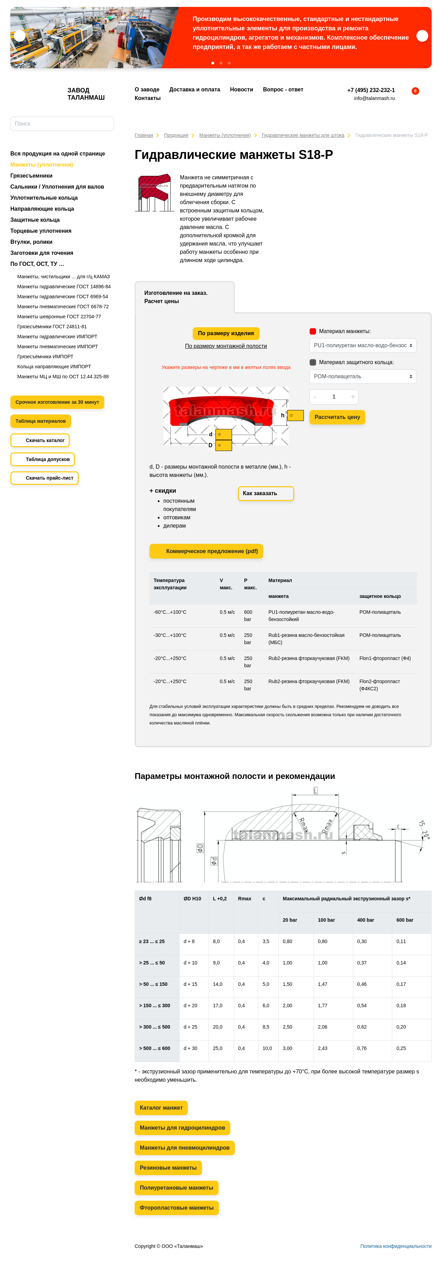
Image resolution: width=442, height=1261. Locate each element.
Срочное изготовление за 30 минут (57, 402)
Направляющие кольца (42, 209)
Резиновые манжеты (168, 1168)
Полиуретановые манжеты (176, 1188)
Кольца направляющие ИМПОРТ (54, 366)
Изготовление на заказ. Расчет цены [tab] (176, 297)
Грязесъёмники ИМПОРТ (45, 356)
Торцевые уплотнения (40, 231)
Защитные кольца (35, 220)
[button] (212, 63)
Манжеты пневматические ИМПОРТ (57, 346)
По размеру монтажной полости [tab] (226, 346)
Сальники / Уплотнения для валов (57, 187)
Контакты (148, 98)
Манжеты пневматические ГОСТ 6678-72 (63, 306)
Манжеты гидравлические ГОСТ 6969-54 (62, 296)
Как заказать (266, 494)
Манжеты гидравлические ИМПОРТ (57, 336)
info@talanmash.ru (374, 98)
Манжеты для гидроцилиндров (182, 1128)
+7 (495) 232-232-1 (371, 90)
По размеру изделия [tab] (226, 333)
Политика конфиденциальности (396, 1246)
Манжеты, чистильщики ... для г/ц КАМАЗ (63, 276)
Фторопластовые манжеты (177, 1208)
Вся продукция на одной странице (57, 154)
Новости (241, 89)
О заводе (147, 89)
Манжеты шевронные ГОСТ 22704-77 (59, 316)
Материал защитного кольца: (356, 362)
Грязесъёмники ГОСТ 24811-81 (52, 326)
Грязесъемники (31, 176)
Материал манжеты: (345, 331)
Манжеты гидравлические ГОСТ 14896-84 (64, 286)
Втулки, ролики (31, 242)
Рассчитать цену (337, 417)
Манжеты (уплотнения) (41, 165)
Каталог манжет (161, 1108)
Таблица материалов (41, 421)
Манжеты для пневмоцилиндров (185, 1148)
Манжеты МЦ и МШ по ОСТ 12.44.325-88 (63, 376)
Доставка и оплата (194, 89)
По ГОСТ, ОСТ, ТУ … (37, 264)
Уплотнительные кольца (44, 198)
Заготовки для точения (41, 253)
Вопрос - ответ (283, 89)
